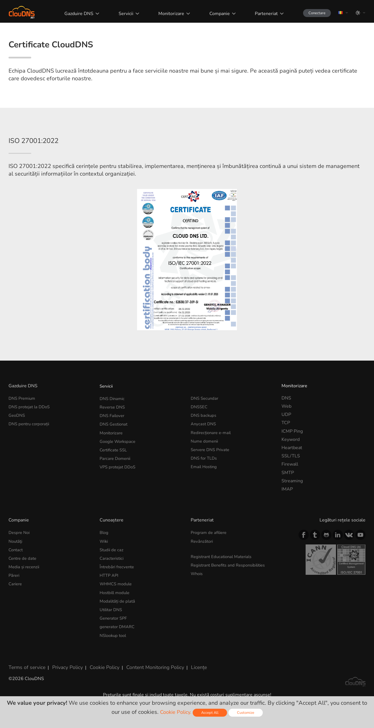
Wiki (104, 570)
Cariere (16, 611)
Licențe (185, 692)
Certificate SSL (115, 477)
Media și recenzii (25, 594)
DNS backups (204, 444)
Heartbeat (291, 477)
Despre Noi (20, 561)
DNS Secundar (205, 427)
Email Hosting (205, 493)
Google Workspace (119, 468)
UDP (286, 444)
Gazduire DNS (73, 13)
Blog (104, 561)
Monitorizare (165, 13)
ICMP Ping (292, 460)
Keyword (290, 468)
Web (286, 435)
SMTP (287, 501)
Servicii (120, 13)
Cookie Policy (97, 692)
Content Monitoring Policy (144, 692)
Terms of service (25, 692)
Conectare (313, 13)
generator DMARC (119, 652)
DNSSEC (200, 435)
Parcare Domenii (116, 485)
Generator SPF (115, 644)
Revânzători (203, 570)
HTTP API (110, 603)
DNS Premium (23, 427)
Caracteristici (113, 586)
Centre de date (24, 586)
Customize (248, 712)
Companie (213, 13)
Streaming (292, 510)
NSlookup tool (114, 661)
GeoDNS (18, 444)
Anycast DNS (204, 452)
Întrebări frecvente (118, 594)
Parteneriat (260, 13)
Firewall (289, 493)
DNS (286, 427)
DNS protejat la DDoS (31, 435)
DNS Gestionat (115, 452)
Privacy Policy (63, 692)
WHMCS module (117, 611)
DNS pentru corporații (31, 452)
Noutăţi (16, 570)
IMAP (287, 518)
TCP (285, 452)
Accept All (211, 712)
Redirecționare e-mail (213, 460)
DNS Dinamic (113, 427)
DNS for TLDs (205, 485)
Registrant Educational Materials (224, 585)
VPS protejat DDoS (119, 493)
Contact (16, 578)
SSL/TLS (290, 485)
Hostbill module (116, 619)
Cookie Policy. (174, 712)
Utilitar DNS (112, 636)
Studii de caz (112, 578)
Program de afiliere (210, 561)
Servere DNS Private (212, 477)
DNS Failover (113, 444)
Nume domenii (206, 468)
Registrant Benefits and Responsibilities (232, 593)
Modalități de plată (119, 627)
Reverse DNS (113, 435)
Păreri (15, 603)
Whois (197, 601)
